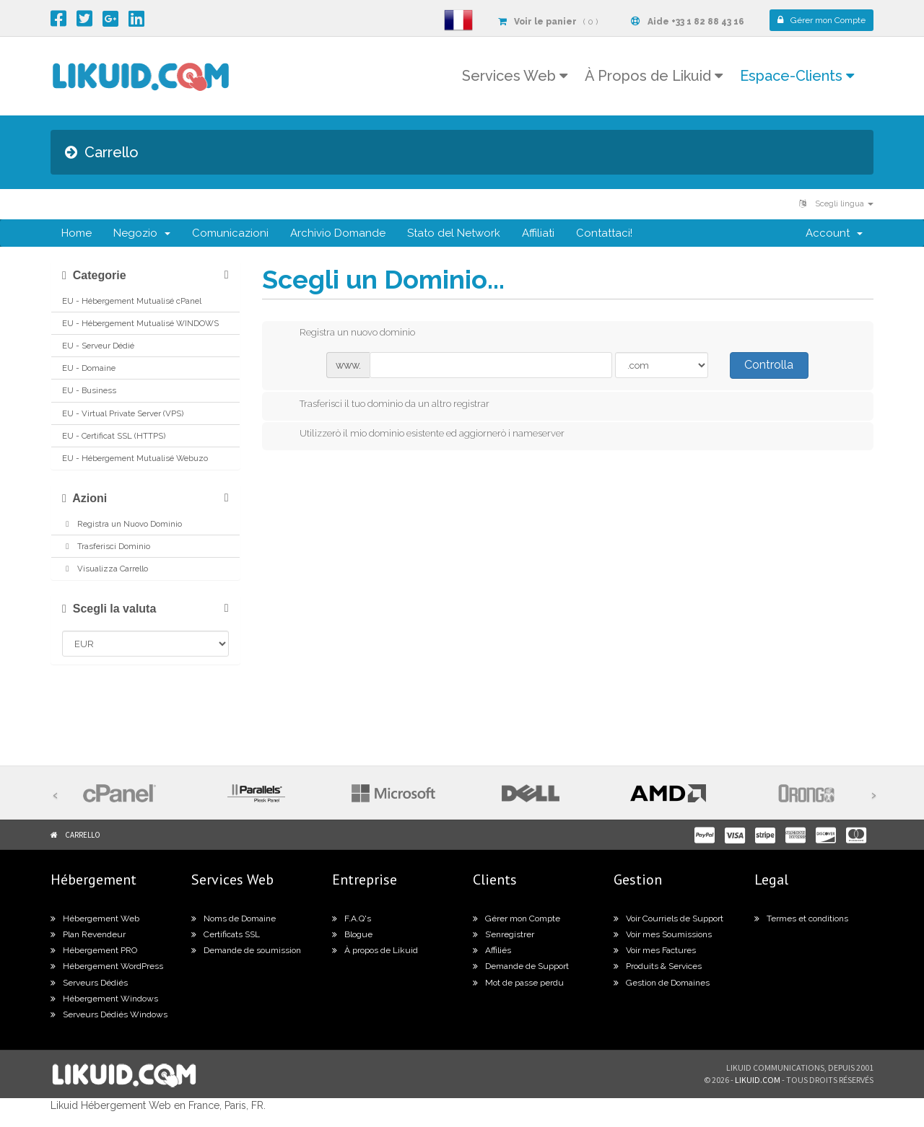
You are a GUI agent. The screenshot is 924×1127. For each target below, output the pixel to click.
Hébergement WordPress (107, 966)
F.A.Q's (351, 918)
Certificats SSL (225, 934)
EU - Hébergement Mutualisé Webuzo (135, 458)
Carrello (82, 835)
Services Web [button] (514, 75)
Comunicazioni (230, 233)
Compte (821, 20)
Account (834, 233)
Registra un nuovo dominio (345, 333)
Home (76, 233)
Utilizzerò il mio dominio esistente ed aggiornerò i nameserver (420, 434)
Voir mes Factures (655, 950)
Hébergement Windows (104, 999)
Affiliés (492, 950)
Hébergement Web (95, 918)
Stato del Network (453, 233)
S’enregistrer (503, 934)
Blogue (352, 934)
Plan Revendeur (88, 934)
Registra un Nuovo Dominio (122, 524)
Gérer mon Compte (516, 918)
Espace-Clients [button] (797, 75)
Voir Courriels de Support (668, 918)
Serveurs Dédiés (89, 983)
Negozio (141, 233)
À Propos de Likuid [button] (654, 75)
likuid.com (757, 1079)
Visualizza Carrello (105, 569)
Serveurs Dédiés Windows (109, 1014)
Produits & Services (658, 966)
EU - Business (89, 390)
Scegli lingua (836, 204)
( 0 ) (548, 22)
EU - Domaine (89, 368)
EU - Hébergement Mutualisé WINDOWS (140, 323)
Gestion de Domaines (662, 983)
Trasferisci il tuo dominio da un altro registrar (382, 405)
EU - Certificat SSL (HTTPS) (113, 436)
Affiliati (538, 233)
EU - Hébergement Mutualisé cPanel (131, 301)
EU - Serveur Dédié (98, 346)
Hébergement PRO (94, 950)
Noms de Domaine (233, 918)
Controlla (768, 365)
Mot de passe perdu (518, 983)
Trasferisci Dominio (106, 546)
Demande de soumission (246, 950)
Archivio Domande (337, 233)
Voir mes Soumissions (663, 934)
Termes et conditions (801, 918)
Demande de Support (521, 966)
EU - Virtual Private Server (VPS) (122, 413)
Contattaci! (604, 233)
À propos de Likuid (375, 950)
